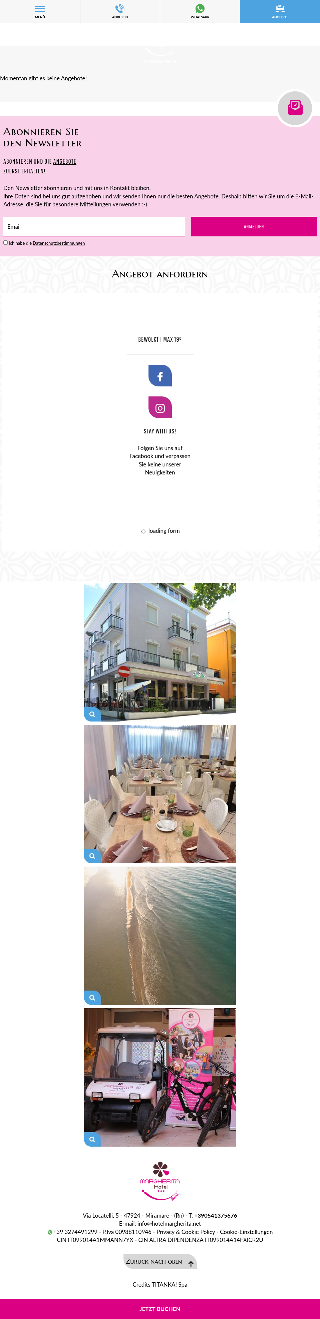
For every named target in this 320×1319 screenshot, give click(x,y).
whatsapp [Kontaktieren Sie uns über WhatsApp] (200, 11)
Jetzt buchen (159, 1308)
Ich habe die (47, 243)
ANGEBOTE (64, 161)
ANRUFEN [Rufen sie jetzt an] (120, 11)
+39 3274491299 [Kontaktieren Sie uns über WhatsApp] (72, 1231)
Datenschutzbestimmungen (59, 243)
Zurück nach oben (160, 1262)
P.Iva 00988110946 (126, 1231)
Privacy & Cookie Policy (185, 1231)
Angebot (280, 11)
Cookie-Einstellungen (246, 1231)
